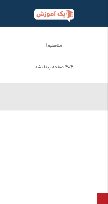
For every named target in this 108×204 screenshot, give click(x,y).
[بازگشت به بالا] (102, 198)
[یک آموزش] (54, 15)
